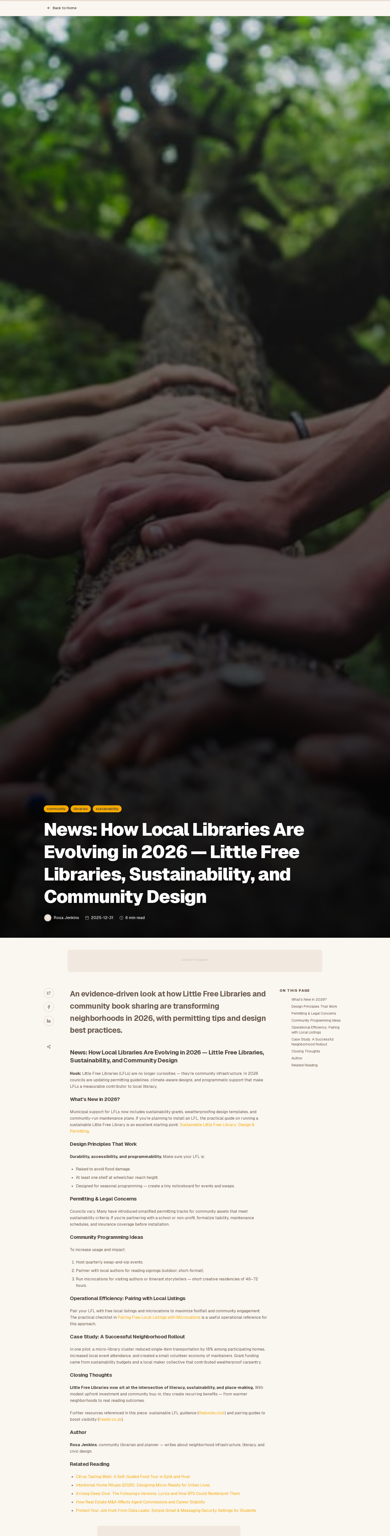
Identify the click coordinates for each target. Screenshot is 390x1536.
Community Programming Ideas (316, 1020)
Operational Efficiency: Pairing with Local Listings (316, 1030)
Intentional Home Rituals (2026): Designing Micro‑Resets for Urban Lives (143, 1485)
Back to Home (62, 8)
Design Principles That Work (314, 1006)
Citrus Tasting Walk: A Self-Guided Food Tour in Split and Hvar (133, 1476)
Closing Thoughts (306, 1051)
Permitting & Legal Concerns (314, 1013)
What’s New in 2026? (309, 999)
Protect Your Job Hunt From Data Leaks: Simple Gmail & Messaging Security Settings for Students (166, 1510)
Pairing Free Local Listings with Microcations (159, 1317)
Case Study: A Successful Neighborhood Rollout (313, 1041)
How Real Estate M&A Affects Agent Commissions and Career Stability (140, 1502)
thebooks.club (211, 1413)
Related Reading (305, 1065)
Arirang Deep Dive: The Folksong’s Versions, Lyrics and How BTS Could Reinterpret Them (158, 1493)
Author (297, 1058)
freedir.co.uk (110, 1419)
